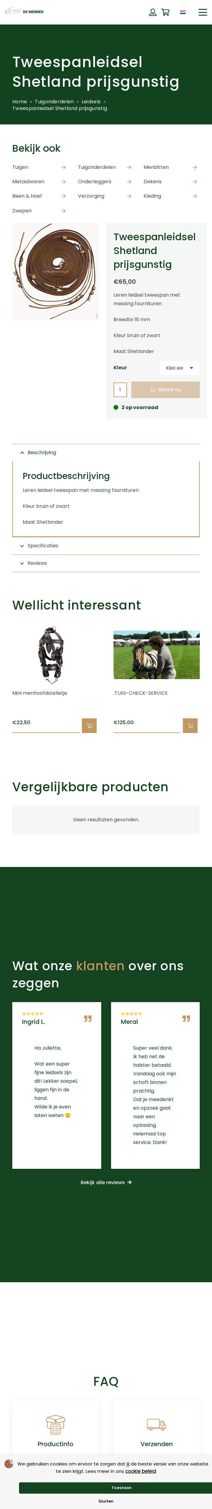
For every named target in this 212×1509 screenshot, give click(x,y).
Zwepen (22, 210)
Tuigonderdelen (54, 101)
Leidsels (91, 101)
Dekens (153, 181)
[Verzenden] (156, 1425)
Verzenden (157, 1444)
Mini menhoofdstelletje (39, 693)
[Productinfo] (55, 1425)
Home (19, 101)
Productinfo (55, 1444)
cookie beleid (140, 1471)
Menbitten (156, 167)
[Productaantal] (120, 390)
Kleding (152, 196)
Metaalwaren (28, 181)
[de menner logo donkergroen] (24, 12)
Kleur (120, 367)
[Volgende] (210, 678)
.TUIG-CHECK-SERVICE (141, 693)
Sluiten (106, 1501)
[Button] (152, 12)
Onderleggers (94, 181)
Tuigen (20, 167)
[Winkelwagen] (165, 12)
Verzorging (91, 196)
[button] (203, 12)
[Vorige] (1, 678)
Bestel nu (169, 389)
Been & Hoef (27, 196)
